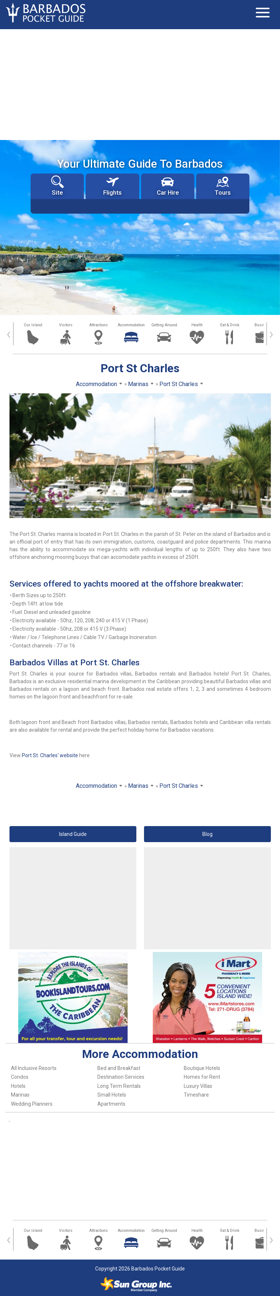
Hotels (18, 1086)
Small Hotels (111, 1095)
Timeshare (196, 1095)
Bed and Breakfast (118, 1068)
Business (262, 325)
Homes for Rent (202, 1077)
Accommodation (131, 325)
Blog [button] (207, 834)
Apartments (111, 1104)
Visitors (66, 325)
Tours (223, 185)
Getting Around (164, 325)
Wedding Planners (31, 1104)
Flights (112, 185)
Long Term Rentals (119, 1086)
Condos (19, 1077)
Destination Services (120, 1077)
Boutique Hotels (202, 1068)
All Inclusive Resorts (34, 1068)
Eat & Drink (230, 325)
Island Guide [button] (73, 834)
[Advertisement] (140, 84)
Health (197, 325)
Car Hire (168, 185)
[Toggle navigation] (262, 12)
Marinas (20, 1095)
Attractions (98, 325)
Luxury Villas (198, 1086)
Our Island (33, 325)
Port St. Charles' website (50, 755)
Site (57, 185)
